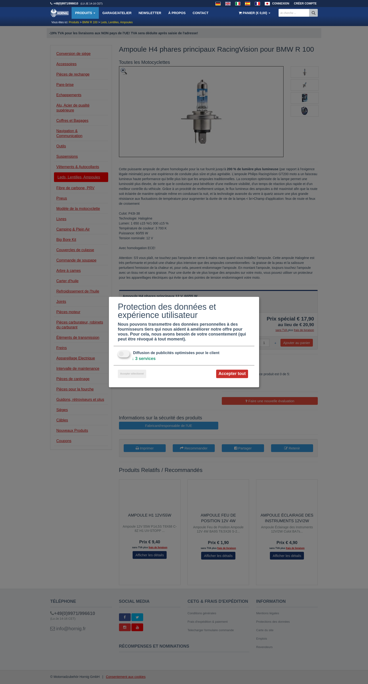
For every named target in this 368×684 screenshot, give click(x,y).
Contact (200, 13)
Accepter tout (232, 373)
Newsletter (149, 13)
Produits (85, 13)
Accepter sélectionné (132, 374)
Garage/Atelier (116, 13)
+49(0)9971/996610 (66, 3)
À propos (177, 13)
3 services (144, 358)
